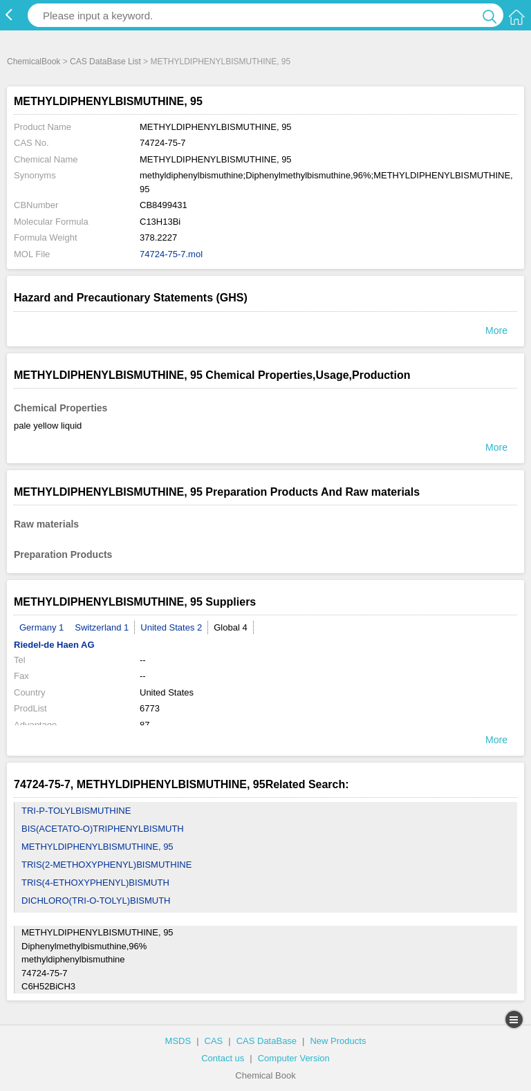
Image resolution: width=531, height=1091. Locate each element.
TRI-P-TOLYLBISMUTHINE (76, 810)
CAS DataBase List (105, 61)
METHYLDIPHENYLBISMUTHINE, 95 (97, 846)
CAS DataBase (266, 1041)
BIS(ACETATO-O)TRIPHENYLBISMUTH (102, 828)
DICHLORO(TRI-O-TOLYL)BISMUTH (95, 900)
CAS (214, 1041)
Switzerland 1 (102, 627)
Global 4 (230, 627)
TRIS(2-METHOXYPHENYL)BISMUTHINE (106, 864)
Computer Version (294, 1058)
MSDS (178, 1041)
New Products (338, 1041)
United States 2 (171, 627)
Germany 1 (41, 627)
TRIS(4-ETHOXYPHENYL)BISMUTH (95, 882)
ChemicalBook (33, 61)
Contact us (222, 1058)
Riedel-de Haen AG (54, 645)
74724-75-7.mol (171, 254)
